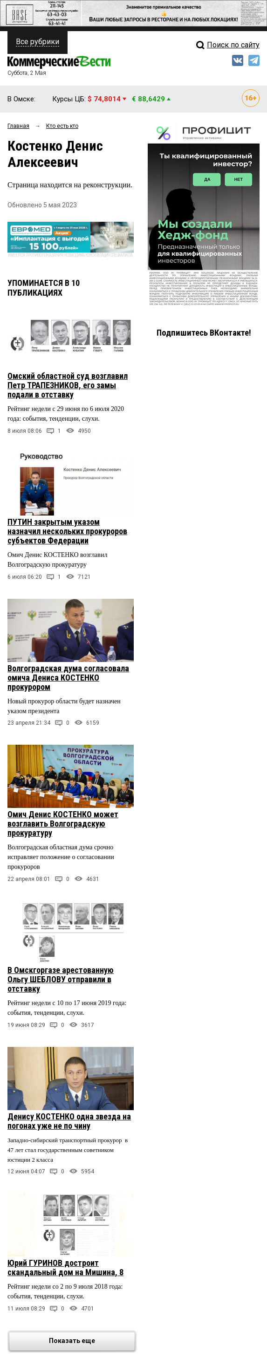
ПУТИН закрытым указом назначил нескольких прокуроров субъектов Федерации (67, 531)
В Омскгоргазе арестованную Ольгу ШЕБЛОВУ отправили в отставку (60, 979)
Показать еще (91, 1341)
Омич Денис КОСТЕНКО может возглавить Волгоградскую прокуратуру (62, 823)
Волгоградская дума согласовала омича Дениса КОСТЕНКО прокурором (68, 677)
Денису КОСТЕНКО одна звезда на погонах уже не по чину (69, 1121)
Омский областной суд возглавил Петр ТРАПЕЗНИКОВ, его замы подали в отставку (67, 385)
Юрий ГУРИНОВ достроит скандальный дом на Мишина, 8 (65, 1267)
